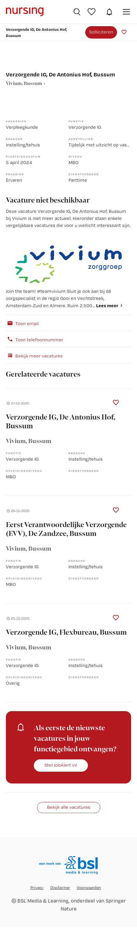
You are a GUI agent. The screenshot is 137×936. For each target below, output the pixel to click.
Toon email (22, 323)
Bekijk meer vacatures (34, 355)
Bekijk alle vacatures (68, 807)
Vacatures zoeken (76, 11)
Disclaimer (60, 887)
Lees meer (107, 305)
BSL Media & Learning (42, 900)
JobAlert (109, 11)
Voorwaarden (89, 887)
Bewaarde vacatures (92, 11)
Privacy (37, 887)
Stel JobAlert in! (60, 765)
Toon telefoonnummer (34, 339)
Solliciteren (101, 32)
